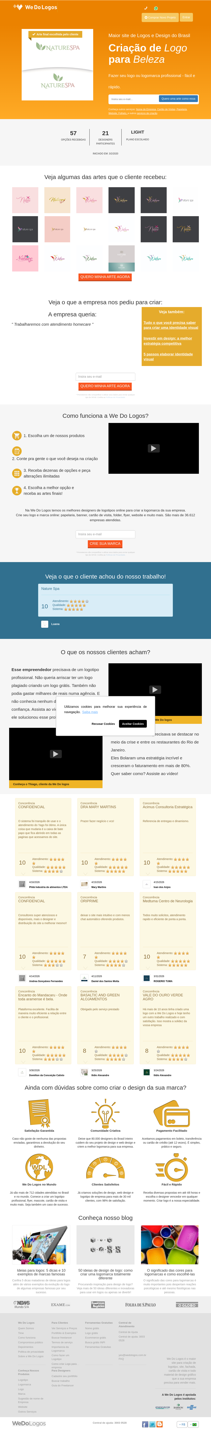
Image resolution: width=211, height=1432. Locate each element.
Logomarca (24, 1384)
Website (22, 1406)
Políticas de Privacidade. (116, 397)
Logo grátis (91, 1333)
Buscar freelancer (62, 1337)
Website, (113, 113)
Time (21, 1333)
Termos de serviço (62, 1342)
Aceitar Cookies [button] (133, 723)
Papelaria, (182, 109)
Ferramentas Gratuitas (98, 1346)
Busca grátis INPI (95, 1342)
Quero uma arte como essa (178, 98)
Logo (21, 1389)
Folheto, (123, 113)
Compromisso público (30, 1342)
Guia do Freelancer (63, 1385)
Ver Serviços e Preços (64, 1328)
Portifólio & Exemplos (64, 1333)
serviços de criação (147, 113)
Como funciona (26, 1337)
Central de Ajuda (128, 1332)
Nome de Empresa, (146, 109)
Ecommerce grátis (95, 1337)
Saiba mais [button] (90, 712)
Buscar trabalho (61, 1380)
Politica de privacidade (31, 1351)
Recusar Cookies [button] (103, 723)
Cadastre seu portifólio (64, 1376)
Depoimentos (25, 1346)
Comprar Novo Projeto (160, 17)
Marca (21, 1393)
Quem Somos (26, 1328)
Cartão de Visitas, (167, 109)
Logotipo (23, 1379)
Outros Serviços (27, 1411)
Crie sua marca (105, 544)
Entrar (186, 17)
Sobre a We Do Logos (31, 1356)
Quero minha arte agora (105, 277)
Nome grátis (92, 1328)
